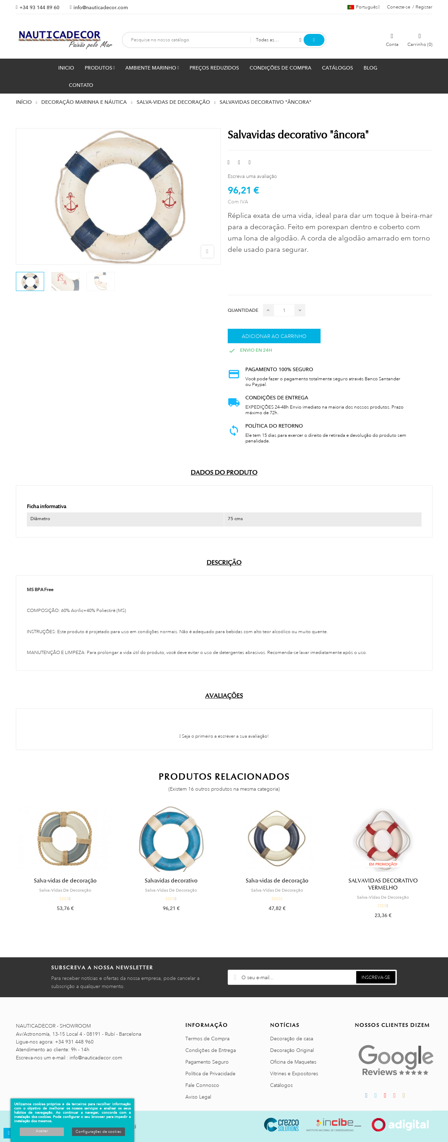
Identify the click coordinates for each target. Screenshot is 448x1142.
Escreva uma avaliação (252, 176)
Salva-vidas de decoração (65, 880)
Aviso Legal (198, 1097)
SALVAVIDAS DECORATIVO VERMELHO (383, 884)
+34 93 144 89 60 (39, 7)
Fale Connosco (202, 1085)
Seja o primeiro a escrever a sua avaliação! (224, 736)
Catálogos (281, 1085)
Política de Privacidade (210, 1073)
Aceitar (42, 1131)
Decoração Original (292, 1050)
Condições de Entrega (210, 1050)
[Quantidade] (284, 310)
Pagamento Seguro (207, 1062)
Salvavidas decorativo (171, 880)
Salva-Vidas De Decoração (65, 890)
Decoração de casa (291, 1038)
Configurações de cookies (98, 1131)
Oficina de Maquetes (293, 1062)
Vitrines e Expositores (294, 1073)
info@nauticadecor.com (100, 7)
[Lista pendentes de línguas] (363, 7)
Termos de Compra (207, 1038)
